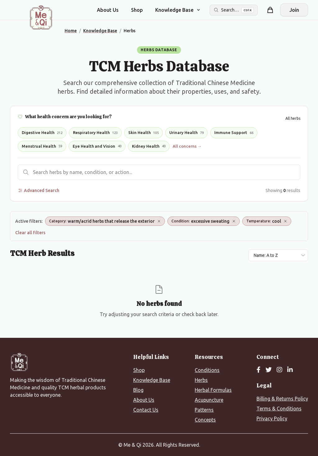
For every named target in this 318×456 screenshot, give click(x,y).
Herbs (201, 380)
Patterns (204, 410)
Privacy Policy (272, 418)
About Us (108, 10)
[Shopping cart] (270, 10)
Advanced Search (38, 190)
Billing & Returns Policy (282, 398)
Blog (138, 390)
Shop (137, 10)
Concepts (205, 419)
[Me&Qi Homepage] (41, 17)
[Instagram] (279, 370)
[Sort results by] (278, 255)
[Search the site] (234, 10)
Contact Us (145, 410)
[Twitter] (269, 370)
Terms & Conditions (279, 408)
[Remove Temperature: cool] (285, 221)
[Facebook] (259, 370)
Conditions (207, 370)
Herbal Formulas (213, 390)
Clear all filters (30, 232)
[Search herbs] (159, 172)
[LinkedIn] (290, 370)
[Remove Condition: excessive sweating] (234, 221)
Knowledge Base (151, 380)
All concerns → (187, 146)
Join (294, 10)
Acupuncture (209, 400)
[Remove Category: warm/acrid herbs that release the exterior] (159, 221)
